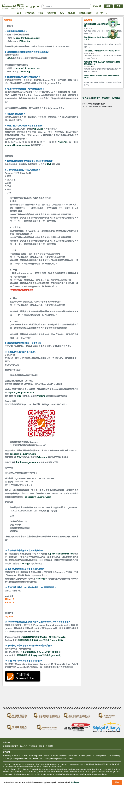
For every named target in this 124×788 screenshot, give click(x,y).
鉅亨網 (14, 759)
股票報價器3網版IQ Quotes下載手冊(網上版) (41, 652)
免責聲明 (106, 98)
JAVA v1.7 (9, 599)
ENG (95, 6)
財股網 (70, 759)
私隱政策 (116, 98)
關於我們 (15, 746)
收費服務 (30, 13)
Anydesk (9, 616)
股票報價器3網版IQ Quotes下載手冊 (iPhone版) (39, 655)
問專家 (71, 13)
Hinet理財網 (37, 759)
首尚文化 (6, 759)
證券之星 (90, 756)
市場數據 (51, 13)
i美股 (97, 756)
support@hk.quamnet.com (27, 38)
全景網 (46, 756)
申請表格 (19, 462)
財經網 (104, 756)
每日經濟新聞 (113, 756)
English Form (31, 462)
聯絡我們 (96, 98)
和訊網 (24, 756)
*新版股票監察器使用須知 (21, 290)
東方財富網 (15, 756)
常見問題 (86, 98)
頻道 (40, 13)
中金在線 (32, 756)
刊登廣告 (32, 746)
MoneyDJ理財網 (24, 759)
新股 (62, 13)
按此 (10, 58)
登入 (119, 6)
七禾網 (46, 759)
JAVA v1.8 (9, 602)
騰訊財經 (6, 756)
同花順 (53, 759)
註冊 (108, 6)
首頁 (19, 13)
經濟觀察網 (61, 759)
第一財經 (54, 756)
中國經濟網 (72, 756)
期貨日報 (82, 756)
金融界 (40, 756)
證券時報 (63, 756)
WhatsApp (25, 41)
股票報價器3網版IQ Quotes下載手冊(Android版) (40, 640)
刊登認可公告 (85, 13)
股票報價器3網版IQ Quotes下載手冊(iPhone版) (44, 637)
